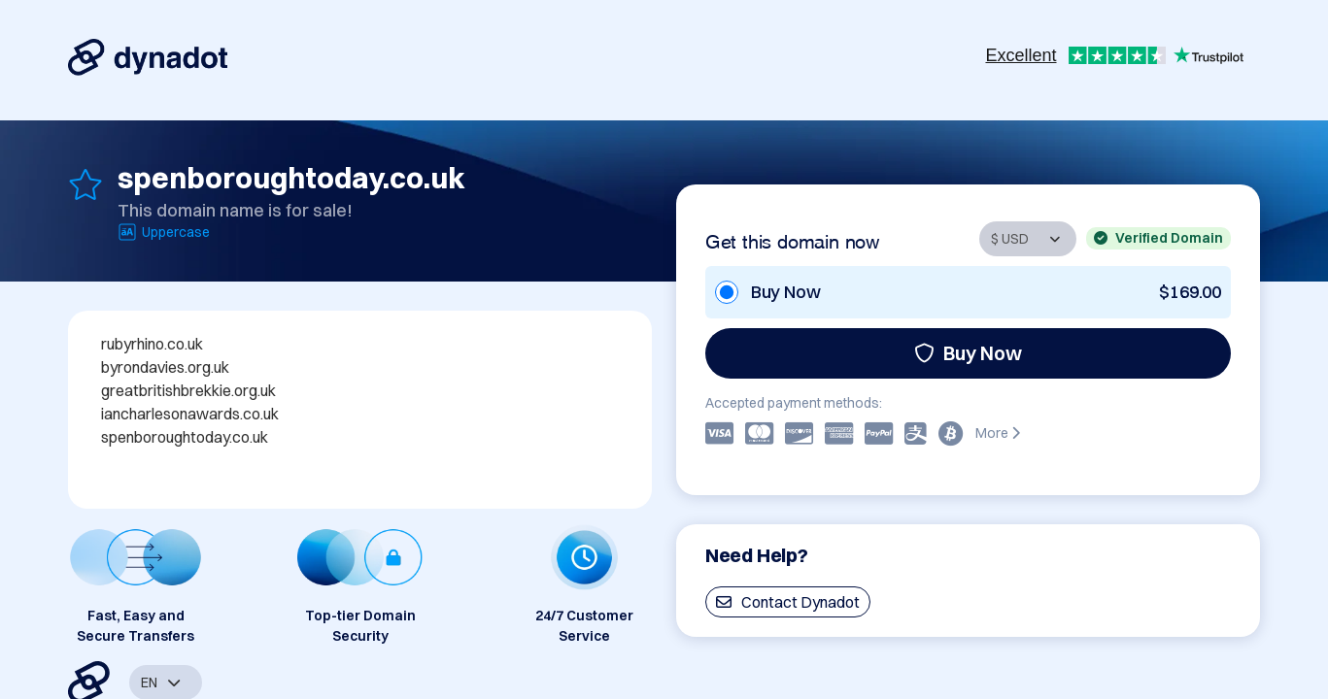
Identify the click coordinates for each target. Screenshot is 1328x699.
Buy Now (968, 353)
